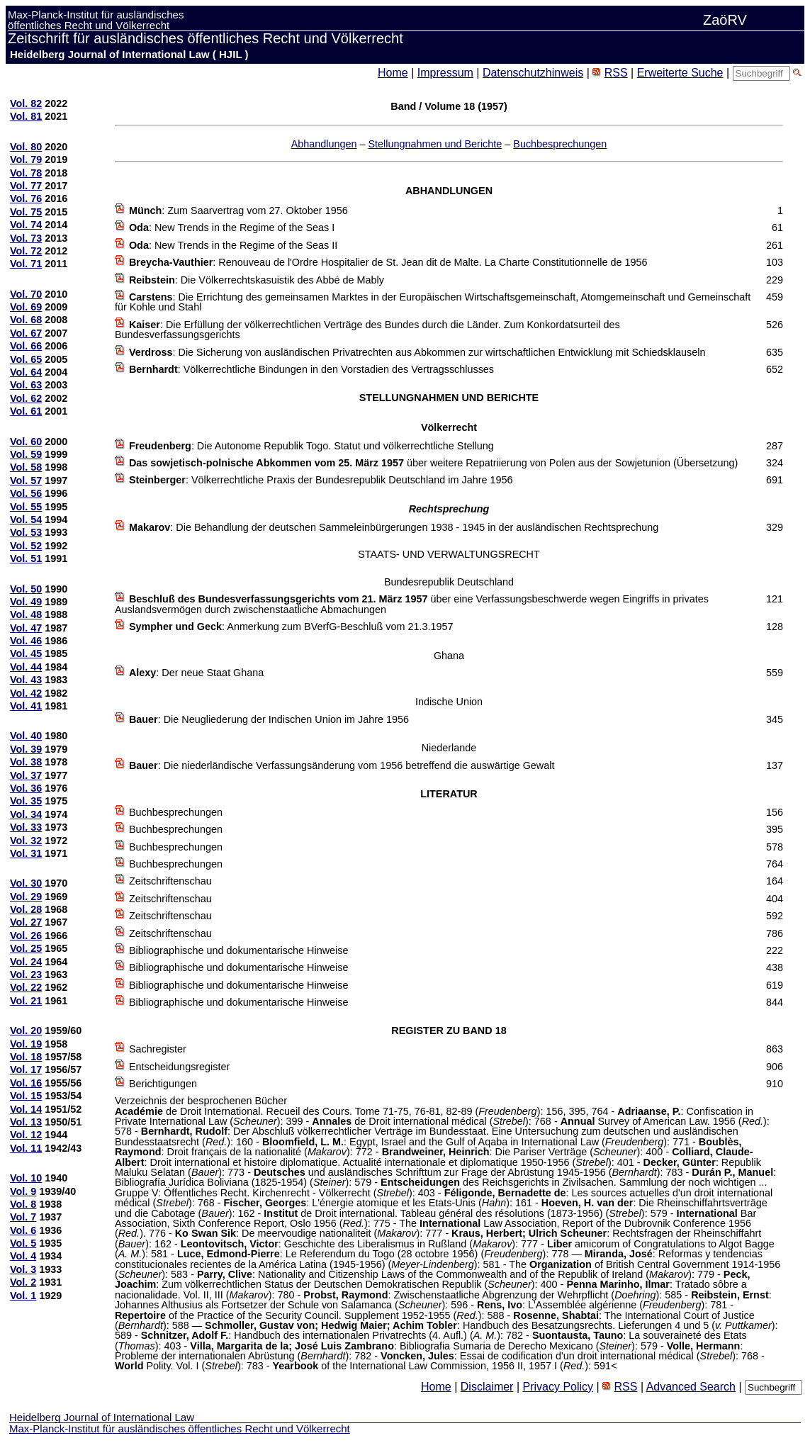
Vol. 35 (26, 801)
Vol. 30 (26, 883)
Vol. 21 (26, 1000)
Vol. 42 (26, 693)
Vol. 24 (26, 961)
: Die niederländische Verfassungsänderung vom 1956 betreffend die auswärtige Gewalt (342, 765)
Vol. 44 (26, 667)
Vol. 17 (26, 1069)
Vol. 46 (26, 640)
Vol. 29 (26, 896)
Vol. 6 (23, 1230)
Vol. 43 (26, 679)
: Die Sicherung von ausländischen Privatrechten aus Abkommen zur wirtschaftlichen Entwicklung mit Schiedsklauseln (417, 352)
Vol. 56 (26, 493)
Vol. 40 (26, 735)
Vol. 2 (23, 1282)
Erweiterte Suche (680, 73)
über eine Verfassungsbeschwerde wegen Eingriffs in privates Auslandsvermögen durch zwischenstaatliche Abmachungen (412, 603)
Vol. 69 (26, 307)
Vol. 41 (26, 706)
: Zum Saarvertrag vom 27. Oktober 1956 (238, 210)
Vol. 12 (26, 1134)
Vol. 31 (26, 853)
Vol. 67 (26, 333)
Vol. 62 (26, 398)
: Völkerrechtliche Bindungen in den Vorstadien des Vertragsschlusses (311, 369)
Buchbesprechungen (560, 144)
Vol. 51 (26, 558)
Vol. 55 (26, 506)
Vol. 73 (26, 238)
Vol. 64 (26, 372)
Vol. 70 (26, 294)
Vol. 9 (23, 1191)
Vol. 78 (26, 173)
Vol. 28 (26, 909)
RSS (616, 73)
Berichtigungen (163, 1083)
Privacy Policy (557, 1387)
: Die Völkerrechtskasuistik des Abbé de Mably (256, 280)
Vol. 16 (26, 1083)
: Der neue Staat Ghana (196, 672)
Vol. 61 (26, 411)
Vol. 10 (26, 1178)
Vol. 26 (26, 935)
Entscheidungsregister (179, 1066)
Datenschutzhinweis (533, 73)
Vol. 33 (26, 827)
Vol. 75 (26, 212)
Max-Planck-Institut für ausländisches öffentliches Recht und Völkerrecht (179, 1428)
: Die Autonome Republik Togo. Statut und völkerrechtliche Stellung (311, 445)
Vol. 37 (26, 775)
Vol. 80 (26, 146)
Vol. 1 (23, 1295)
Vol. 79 (26, 159)
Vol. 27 (26, 922)
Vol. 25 (26, 948)
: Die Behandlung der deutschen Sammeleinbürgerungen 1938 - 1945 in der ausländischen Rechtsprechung (393, 527)
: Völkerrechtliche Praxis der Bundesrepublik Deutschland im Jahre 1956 (321, 479)
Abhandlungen (324, 144)
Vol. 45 (26, 653)
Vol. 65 (26, 359)
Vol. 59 (26, 454)
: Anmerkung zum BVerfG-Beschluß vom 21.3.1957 (291, 626)
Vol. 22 (26, 987)
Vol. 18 (26, 1056)
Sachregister (157, 1049)
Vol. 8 (23, 1204)
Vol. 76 (26, 198)
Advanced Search (691, 1387)
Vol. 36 (26, 788)
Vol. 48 (26, 614)
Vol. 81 (26, 116)
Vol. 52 (26, 545)
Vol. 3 (23, 1269)
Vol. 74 (26, 224)
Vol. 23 (26, 974)
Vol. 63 (26, 385)
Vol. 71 (26, 263)
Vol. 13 (26, 1122)
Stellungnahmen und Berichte (435, 144)
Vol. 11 (26, 1148)
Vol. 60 (26, 441)
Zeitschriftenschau (170, 881)
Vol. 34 (26, 814)
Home (393, 73)
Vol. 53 (26, 532)
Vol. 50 (26, 589)
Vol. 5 (23, 1243)
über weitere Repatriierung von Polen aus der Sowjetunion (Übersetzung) (433, 462)
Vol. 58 (26, 467)
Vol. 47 (26, 628)
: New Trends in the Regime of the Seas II (233, 245)
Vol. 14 (26, 1109)
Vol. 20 (26, 1030)
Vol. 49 (26, 601)
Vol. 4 (23, 1256)
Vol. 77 (26, 185)
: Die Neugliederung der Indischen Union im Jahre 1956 (269, 719)
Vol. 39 (26, 749)
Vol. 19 (26, 1044)
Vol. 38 (26, 762)
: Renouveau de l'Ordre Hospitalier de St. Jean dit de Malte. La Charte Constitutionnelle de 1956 (388, 262)
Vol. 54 (26, 519)
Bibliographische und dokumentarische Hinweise (239, 950)
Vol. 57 (26, 480)
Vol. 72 (26, 251)
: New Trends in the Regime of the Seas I (231, 227)
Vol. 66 (26, 346)
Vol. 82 (26, 103)
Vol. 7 (23, 1217)
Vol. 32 (26, 840)
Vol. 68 (26, 319)
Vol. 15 (26, 1095)
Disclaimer (487, 1387)
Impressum (445, 73)
